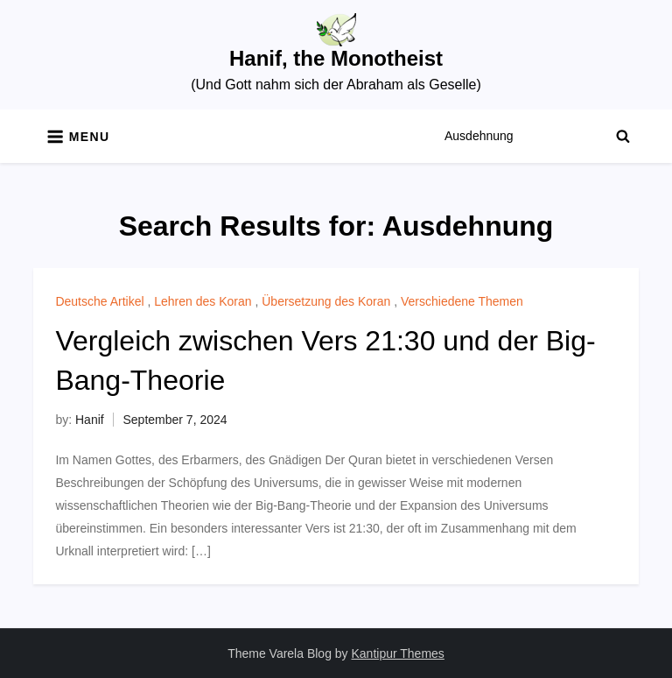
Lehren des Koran (202, 301)
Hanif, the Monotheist (336, 58)
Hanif (89, 420)
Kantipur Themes (398, 653)
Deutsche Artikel (99, 301)
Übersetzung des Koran (326, 301)
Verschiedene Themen (462, 301)
